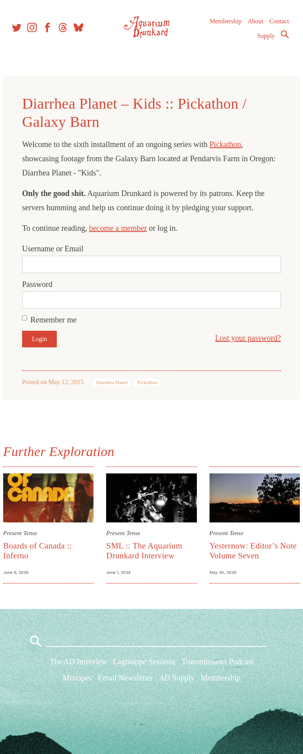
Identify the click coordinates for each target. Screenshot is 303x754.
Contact (278, 27)
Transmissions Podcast (217, 666)
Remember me (57, 319)
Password (40, 284)
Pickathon (228, 144)
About (254, 27)
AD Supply (177, 683)
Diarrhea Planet (115, 382)
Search (284, 41)
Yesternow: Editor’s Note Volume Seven (252, 549)
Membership (225, 27)
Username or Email (56, 248)
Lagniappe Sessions (144, 666)
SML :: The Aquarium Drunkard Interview (145, 549)
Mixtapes (77, 683)
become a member (121, 228)
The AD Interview (78, 666)
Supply (265, 42)
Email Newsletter (125, 683)
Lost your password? (245, 338)
